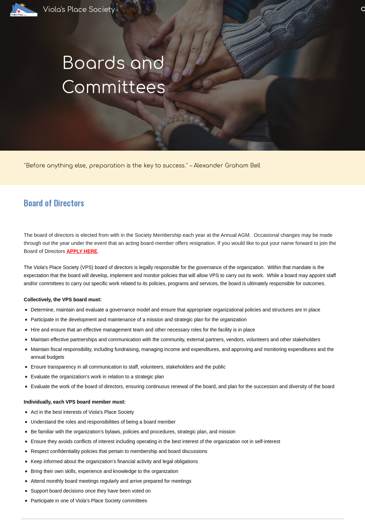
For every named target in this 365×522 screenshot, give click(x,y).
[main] (113, 75)
